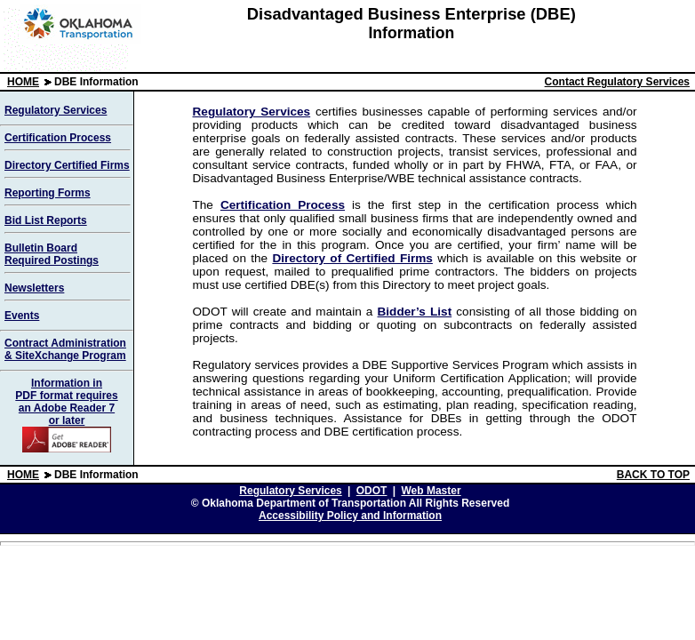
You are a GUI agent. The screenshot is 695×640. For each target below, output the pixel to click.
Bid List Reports (45, 220)
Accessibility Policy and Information (350, 515)
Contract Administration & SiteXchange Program (65, 349)
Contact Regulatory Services (617, 82)
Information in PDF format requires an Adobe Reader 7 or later (66, 414)
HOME (23, 82)
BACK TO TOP (653, 474)
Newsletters (34, 288)
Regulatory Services (55, 110)
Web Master (430, 490)
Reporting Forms (47, 193)
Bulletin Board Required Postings (51, 254)
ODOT (371, 490)
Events (21, 315)
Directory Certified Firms (67, 165)
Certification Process (57, 138)
